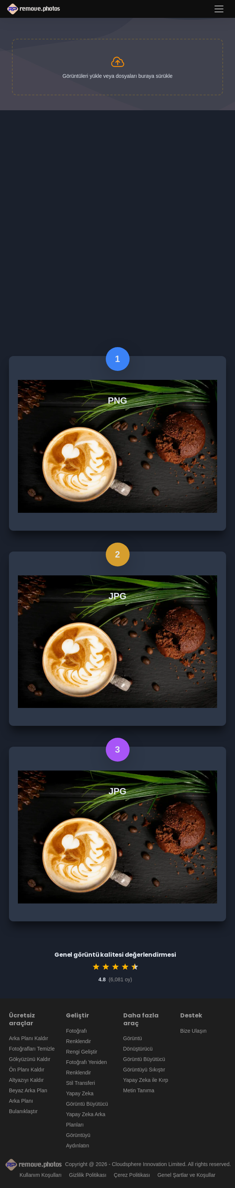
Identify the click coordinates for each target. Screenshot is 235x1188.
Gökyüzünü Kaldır (29, 1059)
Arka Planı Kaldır (28, 1038)
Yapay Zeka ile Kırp (145, 1080)
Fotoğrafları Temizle (32, 1049)
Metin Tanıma (139, 1090)
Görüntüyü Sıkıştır (144, 1070)
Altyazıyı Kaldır (26, 1080)
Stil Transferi (80, 1083)
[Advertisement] (117, 166)
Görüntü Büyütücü (144, 1059)
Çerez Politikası (132, 1175)
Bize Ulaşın (193, 1031)
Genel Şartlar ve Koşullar (187, 1175)
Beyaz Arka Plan (28, 1090)
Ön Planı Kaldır (26, 1070)
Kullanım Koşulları (41, 1175)
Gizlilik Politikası (87, 1175)
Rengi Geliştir (81, 1052)
